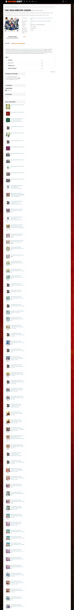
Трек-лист (7, 49)
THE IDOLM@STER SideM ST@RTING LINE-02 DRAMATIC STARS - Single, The (61, 563)
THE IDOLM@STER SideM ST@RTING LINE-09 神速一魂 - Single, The (61, 403)
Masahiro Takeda (38, 22)
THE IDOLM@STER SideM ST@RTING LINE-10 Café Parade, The (61, 395)
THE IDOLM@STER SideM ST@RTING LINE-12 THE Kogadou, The (60, 339)
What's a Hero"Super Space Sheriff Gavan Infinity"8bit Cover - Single (63, 588)
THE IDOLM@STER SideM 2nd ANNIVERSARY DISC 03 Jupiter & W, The (61, 315)
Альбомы (7, 6)
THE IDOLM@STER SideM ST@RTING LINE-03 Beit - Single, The (61, 508)
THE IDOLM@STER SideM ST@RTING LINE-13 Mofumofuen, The (61, 268)
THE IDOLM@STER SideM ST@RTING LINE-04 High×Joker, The (61, 524)
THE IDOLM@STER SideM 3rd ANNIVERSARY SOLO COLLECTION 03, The (61, 120)
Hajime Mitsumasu (30, 22)
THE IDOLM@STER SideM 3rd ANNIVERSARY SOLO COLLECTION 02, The (61, 136)
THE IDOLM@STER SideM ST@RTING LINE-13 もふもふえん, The (61, 260)
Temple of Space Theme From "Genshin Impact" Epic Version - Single (9, 600)
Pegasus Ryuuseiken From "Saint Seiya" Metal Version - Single (64, 600)
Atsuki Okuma (29, 25)
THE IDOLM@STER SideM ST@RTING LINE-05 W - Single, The (61, 449)
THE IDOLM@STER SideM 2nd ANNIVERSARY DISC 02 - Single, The (61, 331)
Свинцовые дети (52, 586)
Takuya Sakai (43, 22)
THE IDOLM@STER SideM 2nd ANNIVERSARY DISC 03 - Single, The (61, 307)
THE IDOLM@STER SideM (60, 38)
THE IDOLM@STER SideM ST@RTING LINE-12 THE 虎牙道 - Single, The (61, 362)
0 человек (60, 12)
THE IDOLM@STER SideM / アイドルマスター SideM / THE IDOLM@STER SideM (61, 53)
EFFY (34, 25)
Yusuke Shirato (30, 23)
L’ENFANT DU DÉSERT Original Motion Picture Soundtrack (42, 587)
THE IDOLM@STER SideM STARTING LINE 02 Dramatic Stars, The (60, 555)
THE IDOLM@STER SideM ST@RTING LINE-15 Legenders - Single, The (61, 292)
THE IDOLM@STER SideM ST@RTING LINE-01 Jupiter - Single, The (60, 547)
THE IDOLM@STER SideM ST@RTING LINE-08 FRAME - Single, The (60, 441)
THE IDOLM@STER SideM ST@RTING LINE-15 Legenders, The (61, 299)
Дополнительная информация (18, 49)
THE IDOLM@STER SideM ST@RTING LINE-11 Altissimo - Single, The (61, 355)
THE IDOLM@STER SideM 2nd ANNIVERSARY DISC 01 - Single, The (61, 380)
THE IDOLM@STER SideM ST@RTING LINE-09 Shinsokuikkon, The (60, 387)
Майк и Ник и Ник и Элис (31, 586)
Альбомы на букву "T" (14, 6)
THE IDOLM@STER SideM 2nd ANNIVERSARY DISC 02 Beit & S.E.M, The (61, 323)
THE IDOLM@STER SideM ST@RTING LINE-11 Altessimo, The (61, 347)
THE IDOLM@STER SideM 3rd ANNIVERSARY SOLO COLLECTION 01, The (61, 152)
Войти (66, 1)
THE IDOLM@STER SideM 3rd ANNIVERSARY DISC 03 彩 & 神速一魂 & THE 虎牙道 (61, 128)
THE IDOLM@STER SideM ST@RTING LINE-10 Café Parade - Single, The (61, 411)
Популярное (37, 576)
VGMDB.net (53, 23)
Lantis (28, 28)
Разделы (35, 1)
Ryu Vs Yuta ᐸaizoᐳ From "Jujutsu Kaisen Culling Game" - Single (9, 587)
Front (51, 30)
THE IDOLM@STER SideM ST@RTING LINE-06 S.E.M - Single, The (60, 457)
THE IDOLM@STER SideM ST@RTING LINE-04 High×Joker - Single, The (61, 516)
